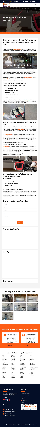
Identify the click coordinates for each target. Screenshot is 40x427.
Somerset (31, 358)
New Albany (22, 363)
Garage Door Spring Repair (26, 395)
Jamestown (13, 364)
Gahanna (3, 377)
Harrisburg (13, 360)
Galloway (12, 355)
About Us (23, 396)
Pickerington (22, 369)
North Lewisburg (23, 367)
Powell (21, 372)
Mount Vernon (22, 359)
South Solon (32, 359)
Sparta (31, 360)
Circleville (3, 368)
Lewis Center (13, 369)
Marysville (12, 376)
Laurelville (13, 368)
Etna (3, 376)
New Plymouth (22, 364)
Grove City (13, 358)
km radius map (20, 265)
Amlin (3, 355)
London (12, 373)
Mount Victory (22, 360)
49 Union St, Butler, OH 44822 (10, 415)
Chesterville (4, 367)
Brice (3, 360)
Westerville (31, 371)
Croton (3, 373)
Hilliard (12, 363)
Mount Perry (22, 356)
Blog (23, 402)
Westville (31, 372)
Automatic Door (6, 78)
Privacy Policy (24, 398)
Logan (12, 372)
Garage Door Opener (17, 49)
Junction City (13, 367)
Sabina (21, 377)
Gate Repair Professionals (29, 424)
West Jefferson (32, 368)
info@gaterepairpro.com (10, 411)
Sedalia (21, 378)
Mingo (21, 355)
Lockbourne (13, 371)
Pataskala (22, 368)
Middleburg (13, 377)
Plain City (22, 371)
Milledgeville (13, 378)
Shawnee (31, 356)
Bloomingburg (4, 359)
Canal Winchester (5, 364)
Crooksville (4, 372)
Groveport (13, 359)
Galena (3, 378)
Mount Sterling (22, 358)
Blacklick (3, 358)
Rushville (21, 376)
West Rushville (32, 369)
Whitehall (31, 373)
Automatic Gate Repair (26, 393)
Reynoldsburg (22, 373)
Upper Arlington (32, 364)
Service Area (24, 400)
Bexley (3, 356)
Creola (3, 371)
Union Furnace (32, 363)
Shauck (31, 355)
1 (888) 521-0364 (9, 409)
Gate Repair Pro (21, 129)
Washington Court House (34, 367)
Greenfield (13, 356)
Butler (3, 363)
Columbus (3, 369)
